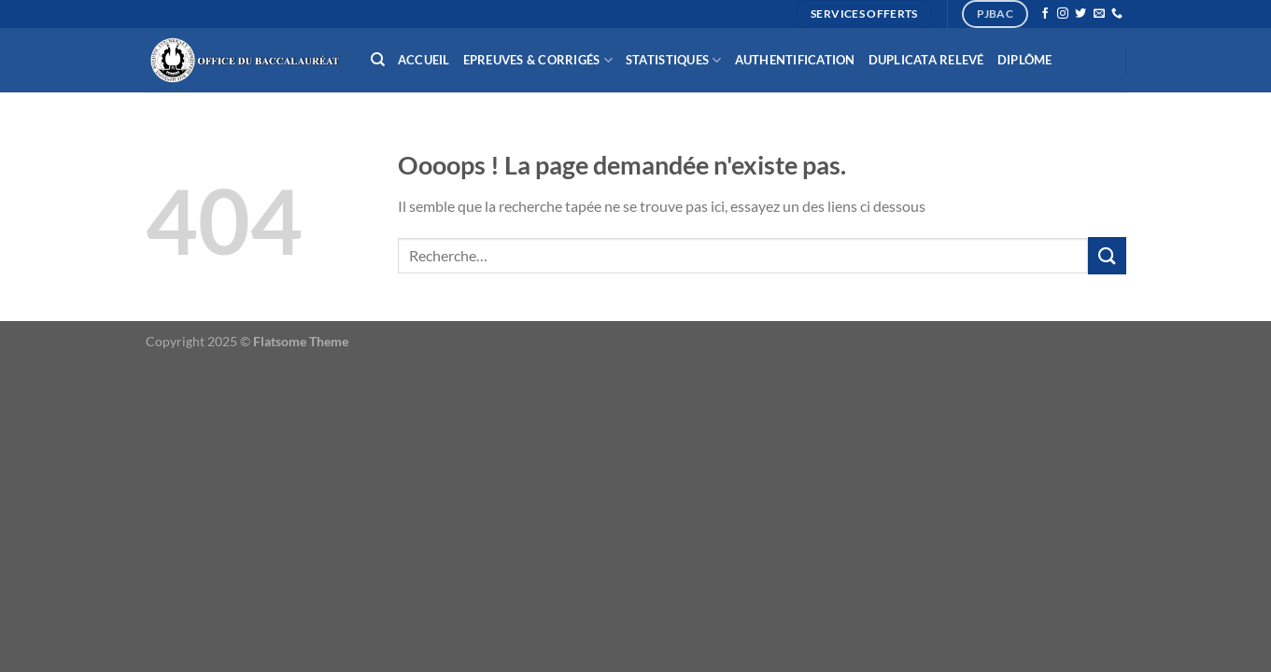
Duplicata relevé (926, 59)
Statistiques (674, 60)
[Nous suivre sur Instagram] (1062, 14)
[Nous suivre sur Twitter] (1080, 14)
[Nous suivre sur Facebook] (1045, 14)
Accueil (424, 59)
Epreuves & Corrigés (538, 60)
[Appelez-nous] (1117, 14)
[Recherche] (378, 59)
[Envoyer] (1106, 255)
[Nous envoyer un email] (1099, 14)
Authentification (795, 59)
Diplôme (1024, 59)
